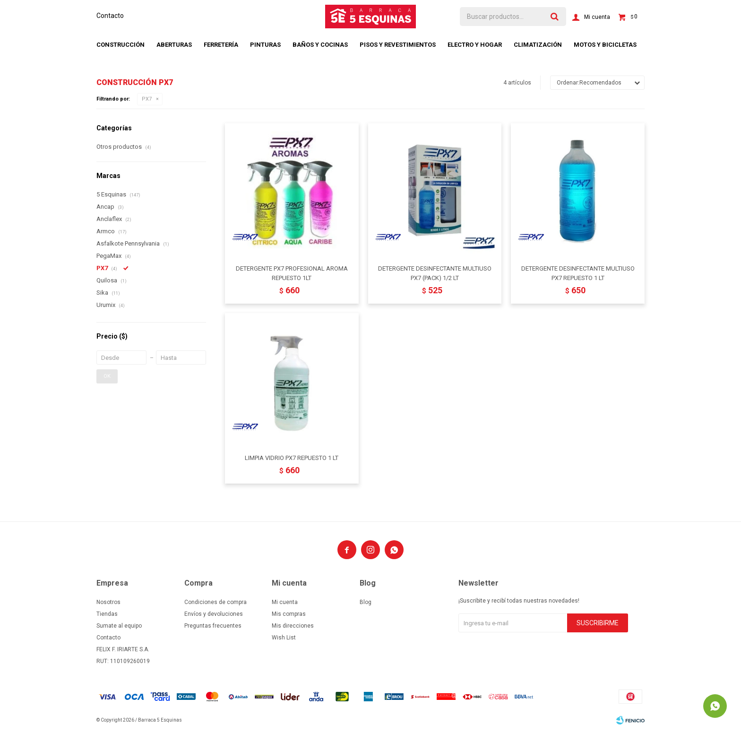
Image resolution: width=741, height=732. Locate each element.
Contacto (110, 15)
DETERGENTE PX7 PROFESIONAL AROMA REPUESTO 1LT (292, 273)
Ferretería (221, 44)
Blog (365, 602)
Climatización (538, 44)
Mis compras (289, 614)
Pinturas (265, 44)
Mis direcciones (293, 625)
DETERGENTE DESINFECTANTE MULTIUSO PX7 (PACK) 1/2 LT (434, 273)
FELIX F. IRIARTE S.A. (122, 649)
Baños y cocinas (320, 44)
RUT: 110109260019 (123, 661)
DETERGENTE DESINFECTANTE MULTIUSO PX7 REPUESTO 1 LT (578, 273)
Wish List (284, 637)
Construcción (120, 44)
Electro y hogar (475, 44)
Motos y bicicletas (605, 44)
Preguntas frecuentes (212, 625)
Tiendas (107, 614)
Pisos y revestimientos (398, 44)
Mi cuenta (285, 602)
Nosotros (108, 602)
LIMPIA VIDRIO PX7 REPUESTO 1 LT (291, 457)
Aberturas (174, 44)
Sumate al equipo (119, 625)
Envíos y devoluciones (213, 614)
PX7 (147, 99)
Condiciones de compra (215, 602)
